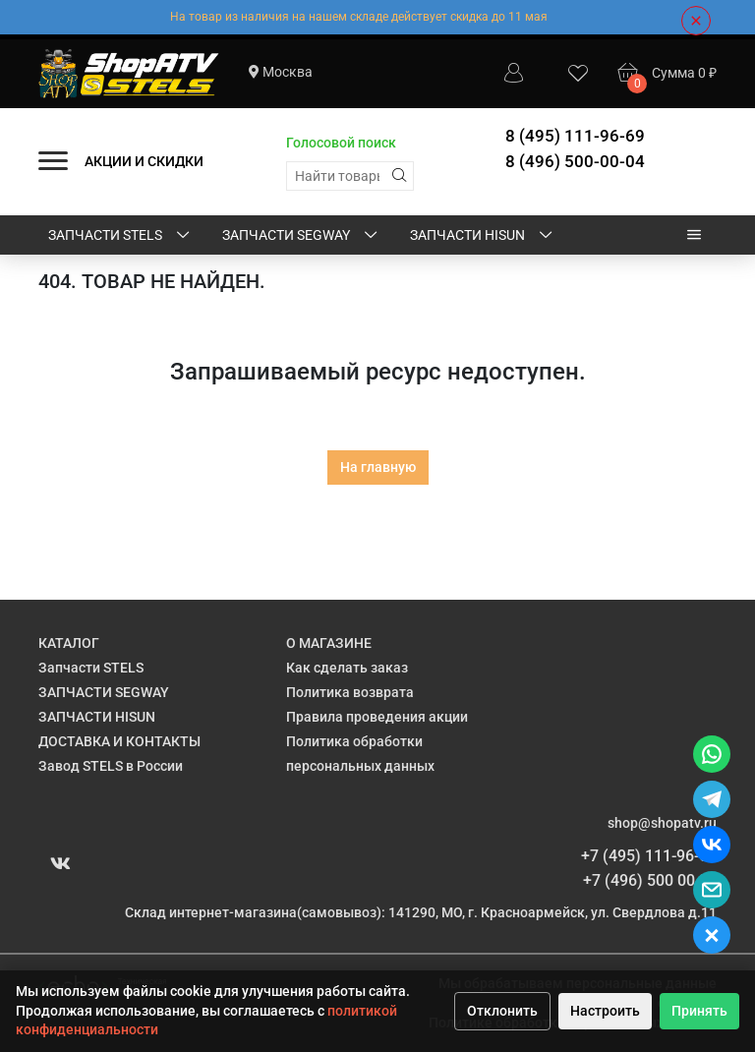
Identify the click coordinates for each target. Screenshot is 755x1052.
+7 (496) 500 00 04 (650, 880)
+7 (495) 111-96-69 (649, 856)
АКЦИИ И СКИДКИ (144, 161)
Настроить (605, 1011)
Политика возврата (350, 692)
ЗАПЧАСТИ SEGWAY (301, 236)
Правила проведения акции (377, 717)
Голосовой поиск (341, 142)
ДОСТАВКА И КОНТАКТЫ (119, 741)
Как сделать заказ (347, 667)
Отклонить (502, 1011)
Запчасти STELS (120, 236)
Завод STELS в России (110, 766)
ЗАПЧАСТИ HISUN (482, 236)
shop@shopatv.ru (662, 823)
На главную (378, 467)
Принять (699, 1011)
